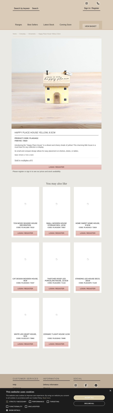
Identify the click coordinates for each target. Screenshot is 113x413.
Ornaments (32, 34)
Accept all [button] (89, 398)
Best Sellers (32, 25)
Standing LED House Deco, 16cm (87, 280)
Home (15, 34)
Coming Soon (65, 25)
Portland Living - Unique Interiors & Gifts (60, 13)
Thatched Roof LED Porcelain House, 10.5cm (56, 280)
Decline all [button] (89, 403)
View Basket (90, 26)
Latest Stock (48, 25)
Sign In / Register (91, 8)
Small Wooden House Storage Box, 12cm (56, 224)
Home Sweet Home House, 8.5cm (88, 224)
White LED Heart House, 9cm (25, 335)
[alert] (56, 400)
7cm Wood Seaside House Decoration (25, 224)
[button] (38, 410)
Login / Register (56, 167)
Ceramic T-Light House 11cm (56, 334)
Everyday (22, 34)
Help (14, 385)
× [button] (110, 391)
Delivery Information (50, 385)
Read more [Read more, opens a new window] (47, 398)
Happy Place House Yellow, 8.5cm (49, 34)
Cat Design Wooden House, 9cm (25, 280)
